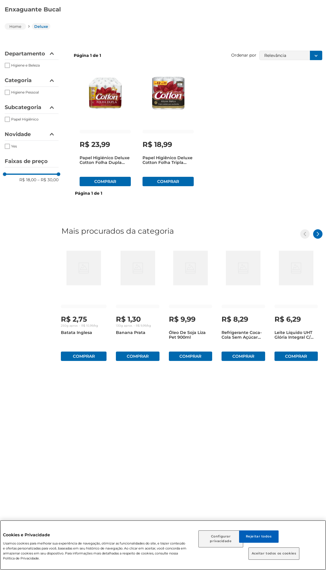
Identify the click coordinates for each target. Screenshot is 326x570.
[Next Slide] (317, 234)
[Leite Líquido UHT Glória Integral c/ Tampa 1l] (296, 304)
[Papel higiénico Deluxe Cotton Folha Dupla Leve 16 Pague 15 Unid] (105, 130)
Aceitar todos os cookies (274, 553)
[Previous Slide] (305, 234)
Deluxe (41, 26)
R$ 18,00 (27, 179)
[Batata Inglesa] (84, 304)
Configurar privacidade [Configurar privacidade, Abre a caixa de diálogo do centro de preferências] (220, 538)
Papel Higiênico (25, 119)
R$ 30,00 (48, 179)
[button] (32, 54)
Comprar (105, 181)
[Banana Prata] (137, 304)
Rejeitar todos (259, 536)
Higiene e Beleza (25, 65)
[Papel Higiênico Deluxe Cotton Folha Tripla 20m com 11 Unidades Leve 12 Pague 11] (168, 130)
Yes (14, 146)
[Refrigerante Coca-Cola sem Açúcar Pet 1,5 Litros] (243, 304)
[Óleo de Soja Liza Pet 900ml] (190, 304)
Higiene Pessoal (25, 92)
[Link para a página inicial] (15, 26)
